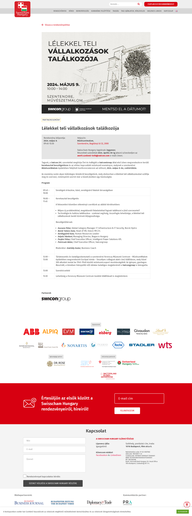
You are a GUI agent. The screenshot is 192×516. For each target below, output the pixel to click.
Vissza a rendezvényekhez (57, 25)
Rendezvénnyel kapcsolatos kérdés (41, 476)
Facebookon (101, 455)
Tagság (116, 11)
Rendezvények (59, 11)
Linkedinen (116, 455)
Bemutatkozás (82, 11)
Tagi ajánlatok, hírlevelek (133, 11)
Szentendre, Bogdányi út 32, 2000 (93, 143)
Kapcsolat (168, 11)
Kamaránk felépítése (100, 11)
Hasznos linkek (154, 11)
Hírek (71, 11)
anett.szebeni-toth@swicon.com (93, 155)
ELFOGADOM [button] (182, 512)
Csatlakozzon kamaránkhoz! (161, 4)
